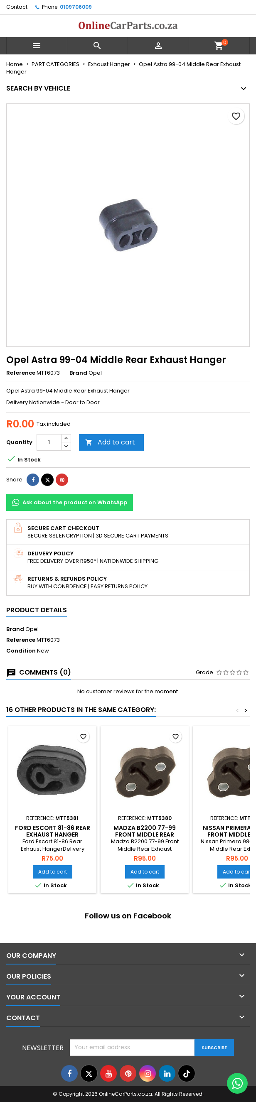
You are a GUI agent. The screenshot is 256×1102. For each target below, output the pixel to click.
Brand (78, 373)
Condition (21, 651)
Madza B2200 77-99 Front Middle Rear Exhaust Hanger (144, 834)
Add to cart (110, 442)
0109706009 (76, 6)
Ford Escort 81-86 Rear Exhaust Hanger (52, 831)
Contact (16, 6)
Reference (20, 373)
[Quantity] (49, 442)
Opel (32, 629)
